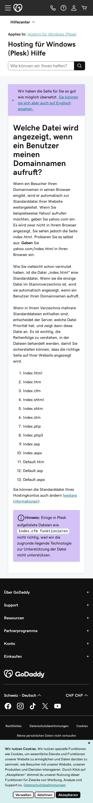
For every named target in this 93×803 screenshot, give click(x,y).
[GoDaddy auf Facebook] (8, 709)
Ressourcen (14, 618)
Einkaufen (13, 656)
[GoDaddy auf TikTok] (33, 709)
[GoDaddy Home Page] (24, 674)
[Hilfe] (63, 8)
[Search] (79, 65)
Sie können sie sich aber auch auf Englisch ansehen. (48, 103)
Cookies (82, 726)
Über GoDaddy (17, 592)
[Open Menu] (6, 8)
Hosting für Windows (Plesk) (52, 34)
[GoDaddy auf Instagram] (20, 709)
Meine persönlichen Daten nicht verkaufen (46, 735)
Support (11, 605)
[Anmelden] (74, 8)
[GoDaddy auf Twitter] (45, 709)
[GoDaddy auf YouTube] (58, 709)
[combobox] (41, 66)
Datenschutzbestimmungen (49, 726)
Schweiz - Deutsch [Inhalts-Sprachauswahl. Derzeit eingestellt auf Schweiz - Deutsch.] (23, 695)
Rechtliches (13, 726)
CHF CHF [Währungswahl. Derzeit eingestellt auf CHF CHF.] (77, 695)
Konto (9, 643)
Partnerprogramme (20, 631)
